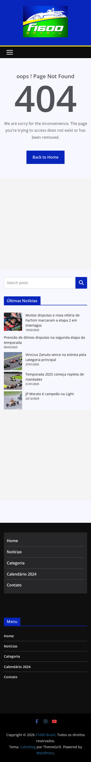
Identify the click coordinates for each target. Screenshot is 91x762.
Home (12, 540)
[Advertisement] (45, 223)
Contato (14, 585)
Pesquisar (81, 282)
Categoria (16, 563)
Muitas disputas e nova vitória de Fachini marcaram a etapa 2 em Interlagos (52, 320)
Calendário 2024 (21, 574)
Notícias (14, 551)
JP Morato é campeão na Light (49, 394)
